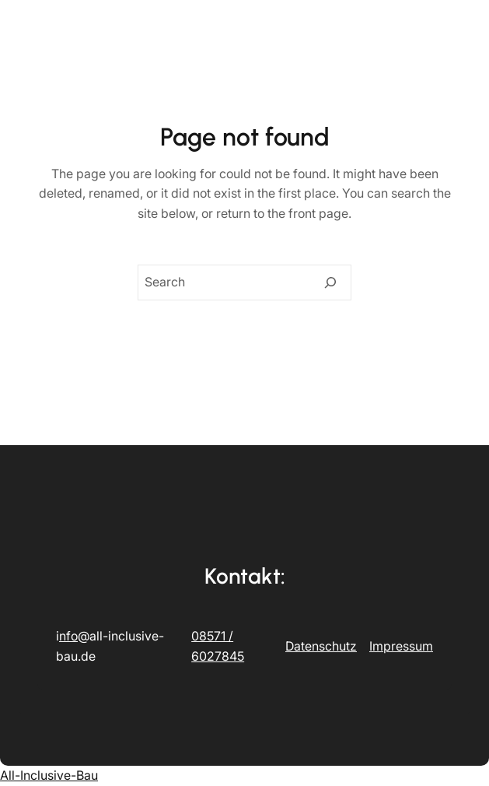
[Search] (330, 282)
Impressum (401, 646)
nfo (68, 636)
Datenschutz (321, 646)
